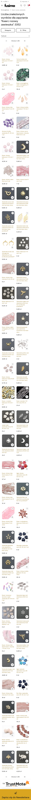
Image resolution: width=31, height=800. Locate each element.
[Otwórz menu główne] (2, 5)
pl (2, 1)
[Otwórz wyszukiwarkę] (21, 5)
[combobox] (15, 36)
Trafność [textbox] (3, 36)
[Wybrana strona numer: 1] (15, 41)
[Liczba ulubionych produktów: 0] (25, 5)
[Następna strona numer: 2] (24, 41)
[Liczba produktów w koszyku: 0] (28, 5)
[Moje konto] (24, 1)
